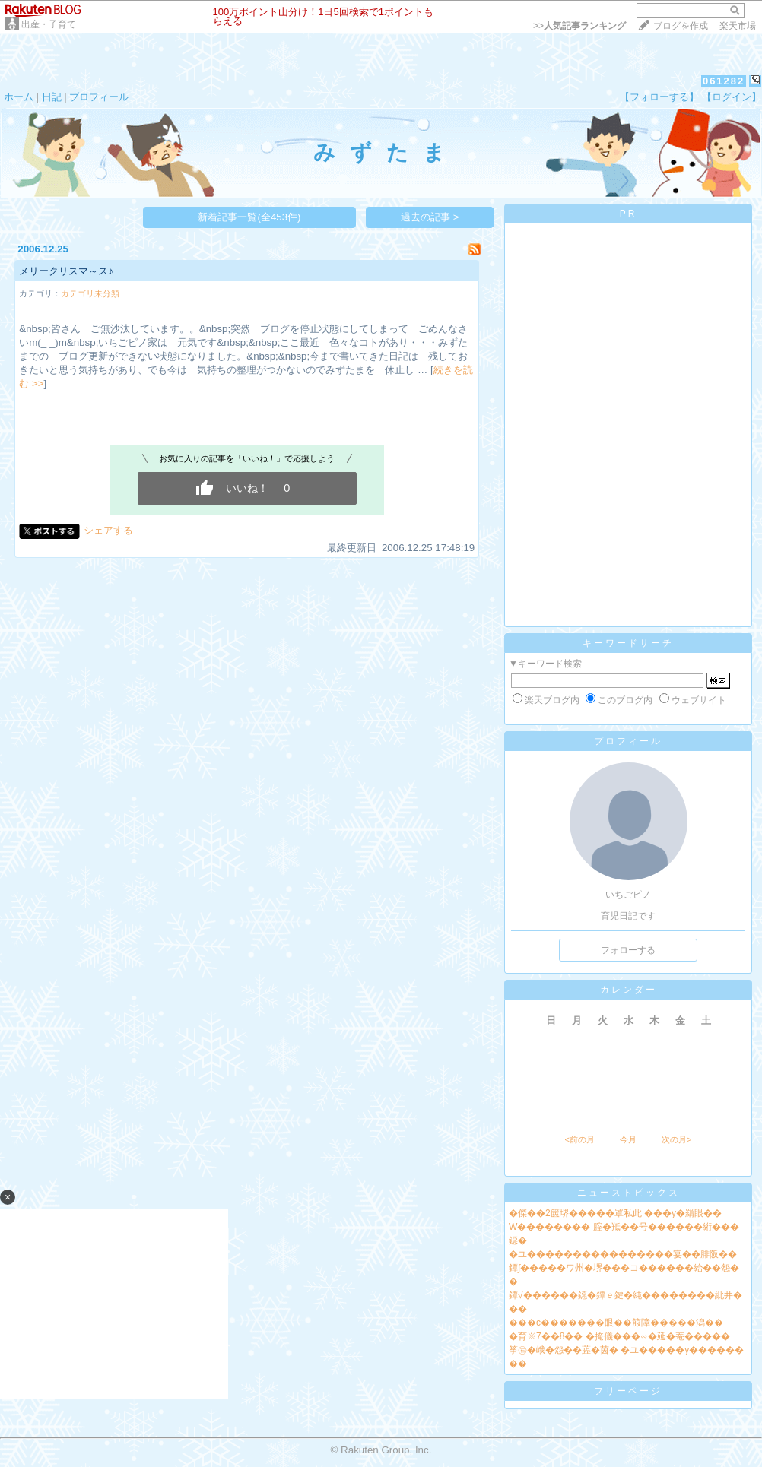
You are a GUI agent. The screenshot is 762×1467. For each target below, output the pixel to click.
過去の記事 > (430, 217)
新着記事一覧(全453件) (249, 217)
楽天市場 (737, 26)
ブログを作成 (680, 26)
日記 (52, 97)
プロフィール (99, 97)
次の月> (676, 1139)
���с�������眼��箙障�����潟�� (616, 1322)
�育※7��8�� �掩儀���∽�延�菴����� (619, 1336)
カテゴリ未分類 (90, 293)
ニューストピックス (628, 1192)
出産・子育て (48, 24)
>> (579, 26)
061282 (724, 81)
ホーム (18, 97)
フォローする (628, 950)
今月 (628, 1139)
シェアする (108, 530)
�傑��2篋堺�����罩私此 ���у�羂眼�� (615, 1213)
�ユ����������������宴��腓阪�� (623, 1254)
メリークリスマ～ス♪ (66, 271)
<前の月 (579, 1139)
